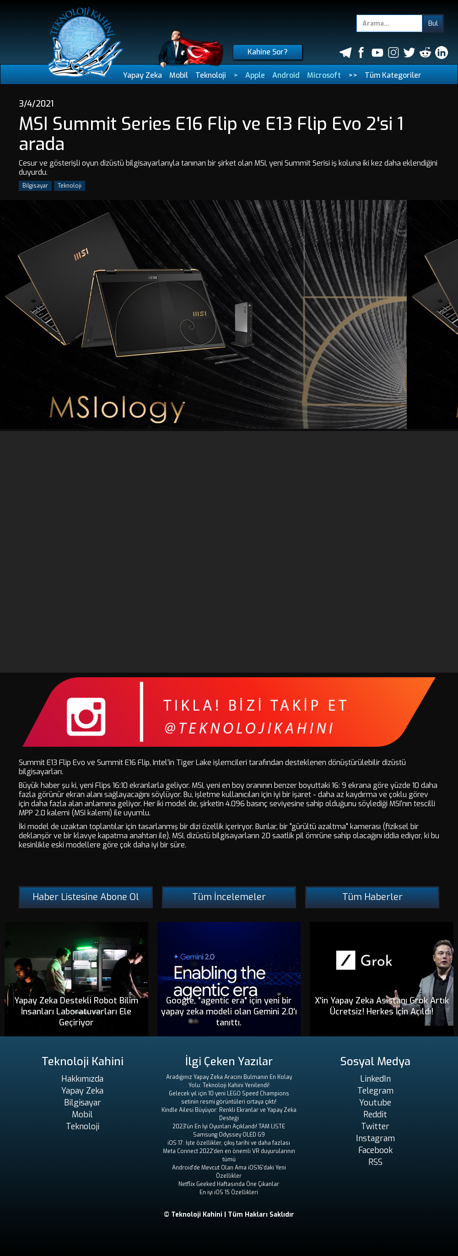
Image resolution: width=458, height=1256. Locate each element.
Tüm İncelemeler (229, 897)
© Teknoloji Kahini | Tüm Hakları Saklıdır (229, 1214)
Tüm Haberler (372, 897)
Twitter (375, 1126)
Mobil (178, 75)
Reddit (375, 1114)
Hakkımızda (82, 1078)
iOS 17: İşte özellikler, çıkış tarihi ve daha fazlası (228, 1143)
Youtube (375, 1102)
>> (352, 75)
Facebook (375, 1150)
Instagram (375, 1138)
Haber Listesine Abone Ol (85, 897)
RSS (375, 1162)
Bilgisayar (35, 185)
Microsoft (324, 75)
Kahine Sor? (268, 52)
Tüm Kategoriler (393, 75)
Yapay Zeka (142, 75)
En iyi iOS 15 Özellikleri (228, 1192)
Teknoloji (210, 75)
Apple (255, 75)
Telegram (375, 1090)
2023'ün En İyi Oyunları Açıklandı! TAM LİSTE (228, 1126)
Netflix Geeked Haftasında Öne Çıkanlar (228, 1184)
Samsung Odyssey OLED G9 (229, 1134)
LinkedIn (375, 1078)
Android (286, 75)
